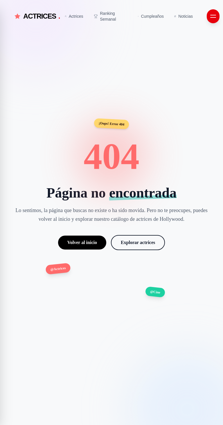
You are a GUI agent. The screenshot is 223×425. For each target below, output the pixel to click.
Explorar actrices (138, 242)
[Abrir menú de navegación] (213, 16)
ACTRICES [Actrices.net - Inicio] (37, 16)
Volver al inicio (82, 242)
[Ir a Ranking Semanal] (110, 16)
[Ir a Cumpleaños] (150, 16)
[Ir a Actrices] (74, 16)
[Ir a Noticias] (183, 16)
